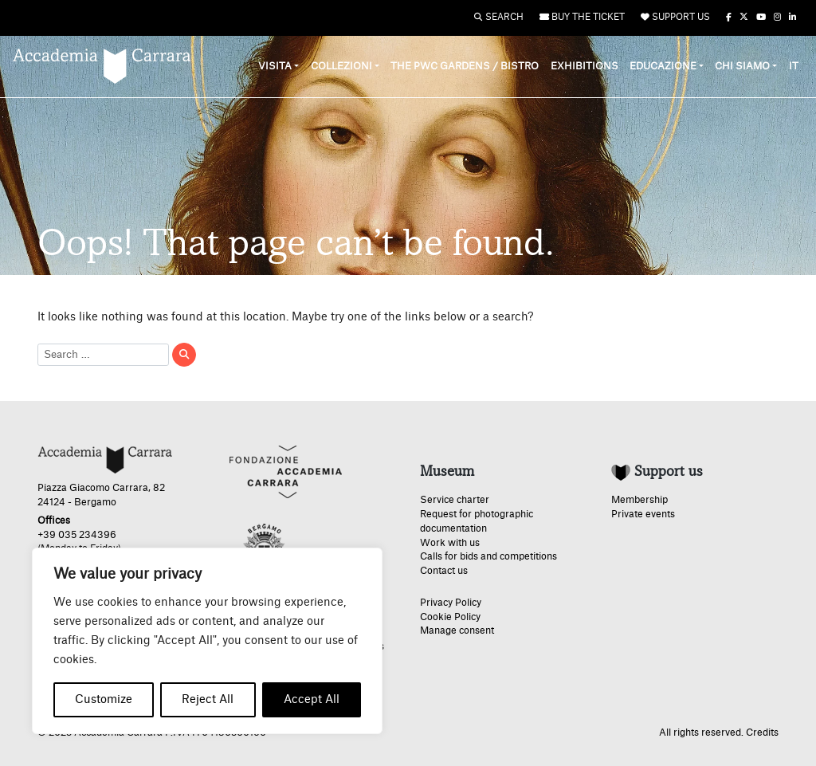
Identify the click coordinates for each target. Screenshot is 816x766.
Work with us (450, 543)
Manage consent (457, 630)
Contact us (444, 570)
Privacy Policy (450, 602)
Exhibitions (584, 66)
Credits (762, 732)
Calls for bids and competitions (488, 556)
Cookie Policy (450, 617)
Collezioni (341, 66)
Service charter (454, 500)
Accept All (311, 699)
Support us (675, 17)
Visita (275, 66)
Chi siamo (742, 66)
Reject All (207, 699)
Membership (639, 500)
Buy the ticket (582, 17)
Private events (643, 514)
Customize (103, 699)
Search (499, 17)
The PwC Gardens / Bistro (464, 66)
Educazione (663, 66)
